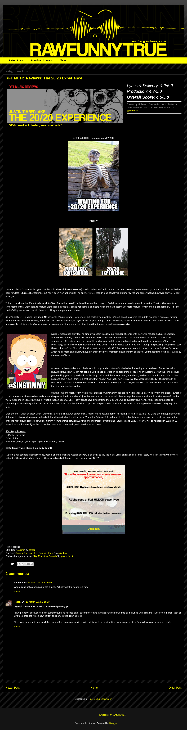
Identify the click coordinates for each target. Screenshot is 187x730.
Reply (17, 591)
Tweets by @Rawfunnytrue (112, 715)
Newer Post (13, 687)
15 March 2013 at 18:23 (38, 602)
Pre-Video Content (41, 60)
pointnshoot (67, 556)
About (63, 60)
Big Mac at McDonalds (45, 556)
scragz (32, 550)
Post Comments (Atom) (100, 699)
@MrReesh (132, 110)
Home (94, 687)
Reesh (17, 602)
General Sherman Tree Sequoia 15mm (34, 553)
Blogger (113, 723)
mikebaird (63, 553)
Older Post (175, 687)
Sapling (20, 550)
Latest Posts (16, 60)
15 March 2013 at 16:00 (40, 582)
